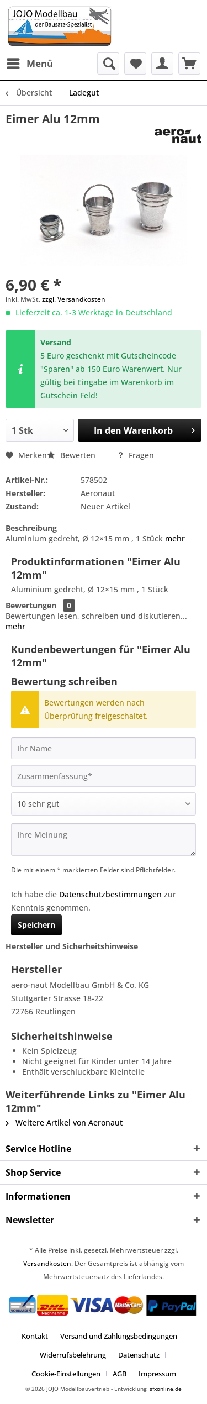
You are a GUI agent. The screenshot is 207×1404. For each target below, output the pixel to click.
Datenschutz (139, 1355)
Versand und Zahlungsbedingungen (118, 1336)
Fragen (135, 455)
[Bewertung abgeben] (103, 804)
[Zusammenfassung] (103, 776)
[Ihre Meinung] (103, 839)
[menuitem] (29, 63)
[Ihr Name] (103, 748)
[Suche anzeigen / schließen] (108, 63)
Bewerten (72, 455)
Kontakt (35, 1336)
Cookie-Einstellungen (65, 1374)
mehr (174, 538)
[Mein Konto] (162, 63)
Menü (30, 62)
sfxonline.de (166, 1388)
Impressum (157, 1374)
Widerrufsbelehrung (73, 1355)
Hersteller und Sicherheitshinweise (72, 946)
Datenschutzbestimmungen (110, 894)
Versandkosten (47, 1263)
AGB (119, 1374)
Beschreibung (31, 528)
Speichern (36, 924)
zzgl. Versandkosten (73, 299)
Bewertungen (31, 605)
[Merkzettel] (135, 63)
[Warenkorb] (189, 63)
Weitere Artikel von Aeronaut (64, 1122)
